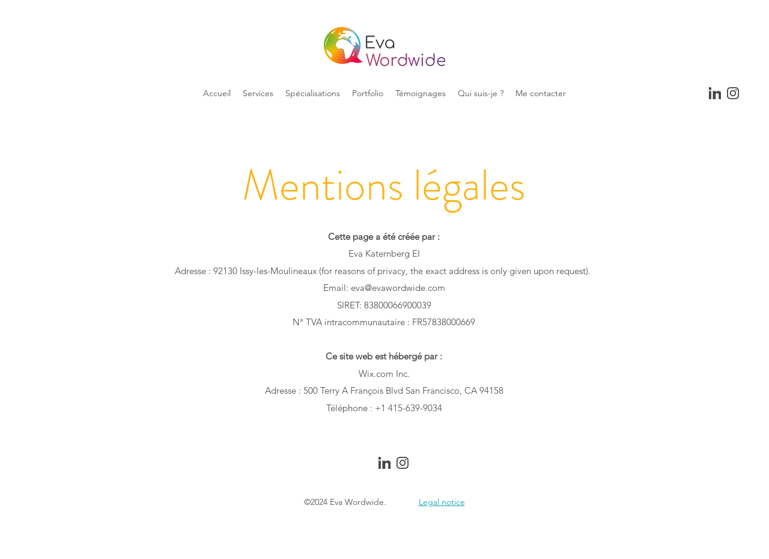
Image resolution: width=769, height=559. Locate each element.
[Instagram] (733, 93)
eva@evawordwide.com (398, 287)
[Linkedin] (715, 93)
